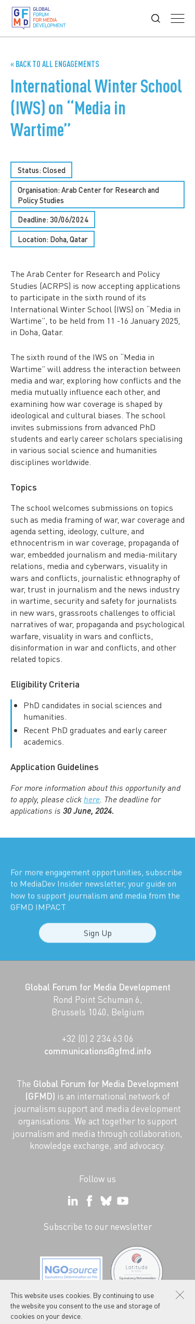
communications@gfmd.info (97, 1050)
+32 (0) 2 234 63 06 (98, 1038)
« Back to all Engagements (54, 64)
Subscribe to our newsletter (98, 1226)
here (92, 799)
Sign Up (98, 938)
